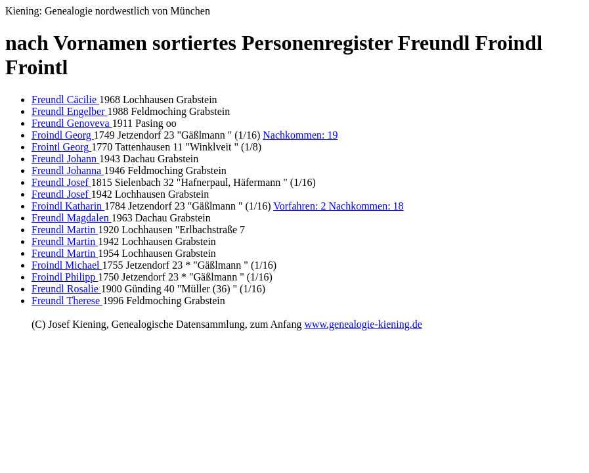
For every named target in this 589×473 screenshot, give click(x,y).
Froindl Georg (63, 135)
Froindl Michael (67, 265)
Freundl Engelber (70, 111)
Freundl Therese (67, 300)
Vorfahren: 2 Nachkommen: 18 (338, 206)
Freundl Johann (65, 158)
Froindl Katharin (68, 206)
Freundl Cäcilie (65, 99)
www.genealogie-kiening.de (363, 324)
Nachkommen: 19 (300, 135)
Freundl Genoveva (72, 123)
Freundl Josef (61, 182)
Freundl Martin (65, 229)
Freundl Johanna (68, 170)
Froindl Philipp (65, 276)
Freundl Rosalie (66, 288)
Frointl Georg (61, 146)
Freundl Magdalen (72, 217)
